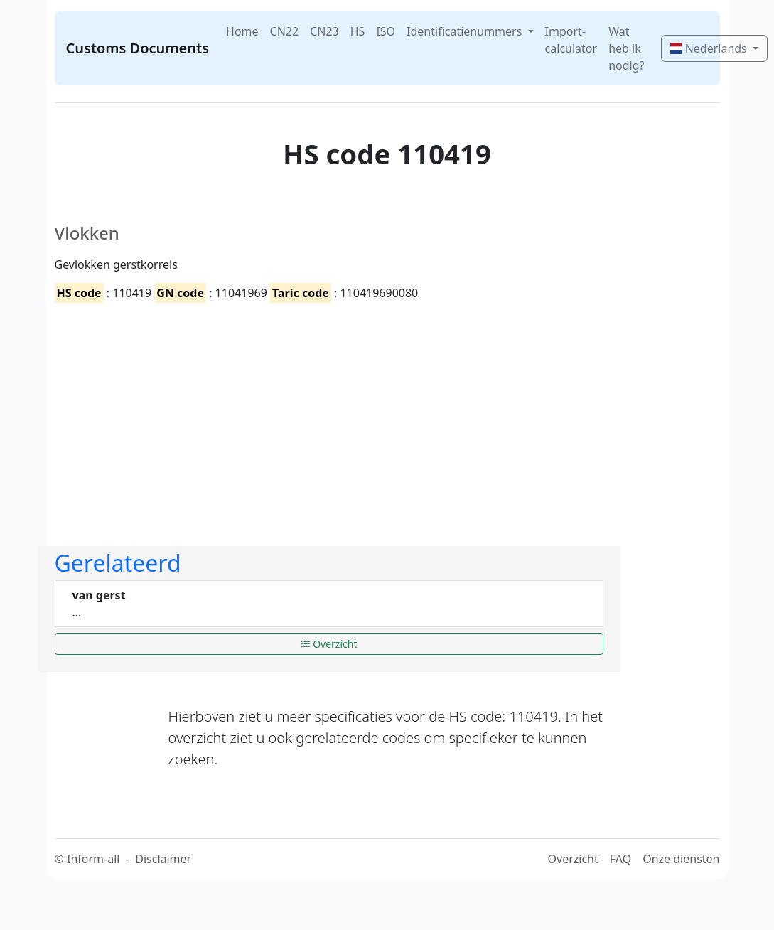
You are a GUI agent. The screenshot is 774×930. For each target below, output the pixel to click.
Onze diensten (681, 859)
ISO (385, 31)
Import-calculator (571, 39)
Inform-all (93, 859)
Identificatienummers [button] (466, 31)
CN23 (324, 31)
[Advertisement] (258, 412)
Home (242, 31)
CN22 (284, 31)
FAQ (620, 859)
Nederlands (709, 48)
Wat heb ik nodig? (626, 48)
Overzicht (329, 644)
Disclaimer (163, 859)
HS (357, 31)
